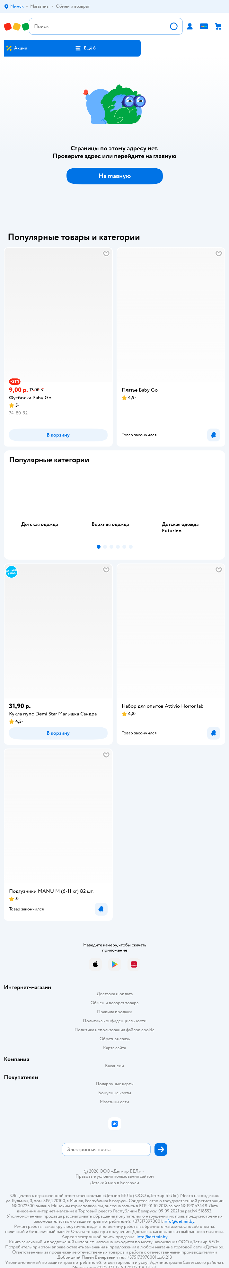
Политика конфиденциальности (114, 1021)
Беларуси (129, 1182)
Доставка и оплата (115, 994)
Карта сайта (114, 1048)
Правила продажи (114, 1012)
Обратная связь (115, 1039)
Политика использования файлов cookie (114, 1030)
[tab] (44, 505)
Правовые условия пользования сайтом (114, 1176)
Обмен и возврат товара (114, 1003)
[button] (85, 48)
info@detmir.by (178, 1221)
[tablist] (114, 505)
